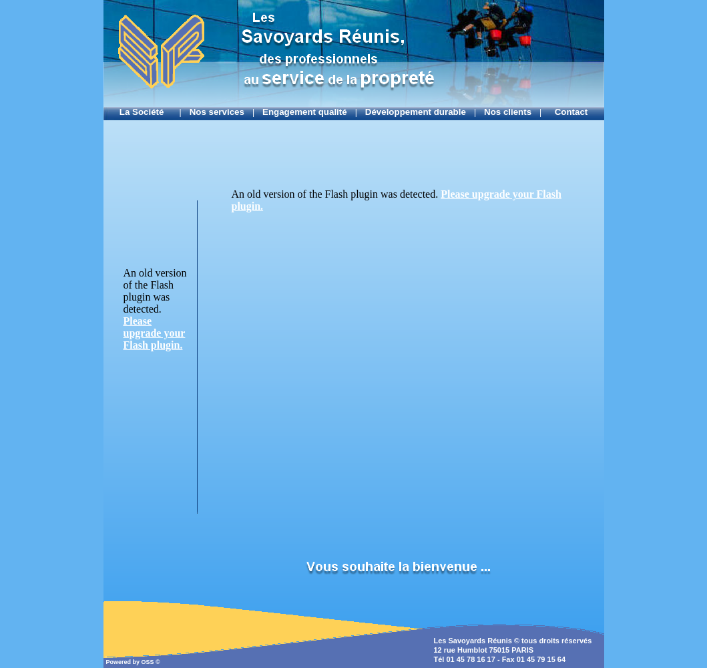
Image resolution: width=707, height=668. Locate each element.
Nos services (217, 112)
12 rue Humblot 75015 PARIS (484, 650)
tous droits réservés (556, 641)
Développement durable (415, 112)
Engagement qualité (304, 112)
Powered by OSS (131, 662)
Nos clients (507, 112)
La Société (146, 112)
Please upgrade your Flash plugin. (155, 333)
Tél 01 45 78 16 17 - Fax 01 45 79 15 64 (500, 659)
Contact (568, 112)
